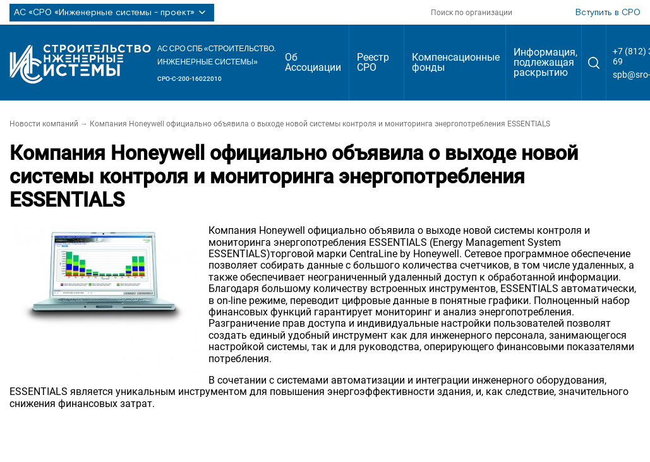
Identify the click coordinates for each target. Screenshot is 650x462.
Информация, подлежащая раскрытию (545, 62)
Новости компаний (43, 123)
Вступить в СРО (608, 12)
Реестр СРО (373, 62)
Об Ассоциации (313, 62)
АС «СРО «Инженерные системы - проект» (112, 12)
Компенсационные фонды (456, 62)
